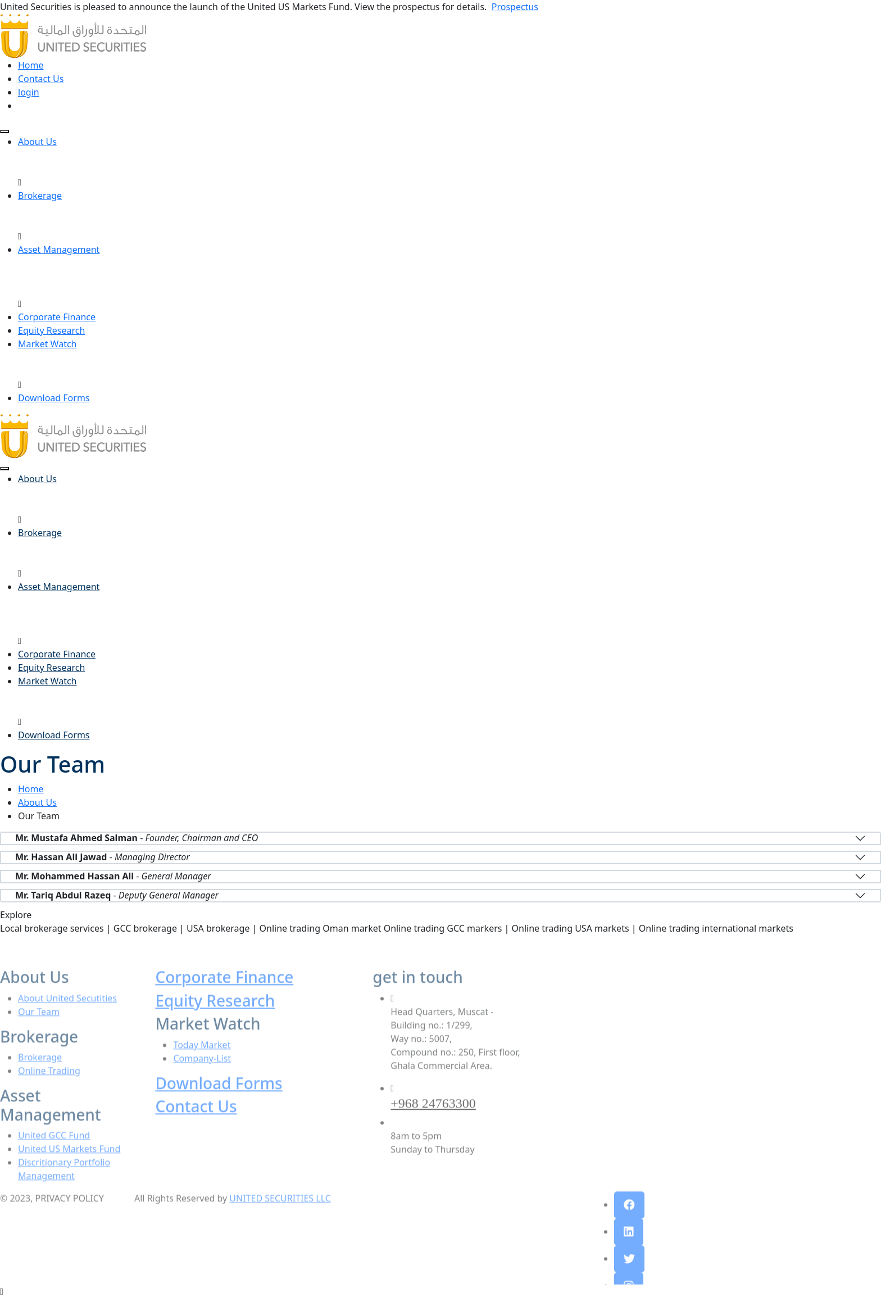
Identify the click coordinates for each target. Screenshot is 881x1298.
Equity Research (51, 330)
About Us (37, 141)
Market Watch (47, 344)
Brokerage (40, 195)
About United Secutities (67, 1018)
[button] (629, 1224)
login (28, 92)
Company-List (202, 1078)
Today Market (201, 1065)
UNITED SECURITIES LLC (280, 1218)
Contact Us (40, 78)
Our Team (39, 1031)
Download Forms (54, 398)
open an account (53, 105)
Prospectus (515, 7)
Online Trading (49, 1090)
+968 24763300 (433, 1123)
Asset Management (58, 249)
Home (31, 65)
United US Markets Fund (69, 1169)
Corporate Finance (57, 317)
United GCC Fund (54, 1155)
